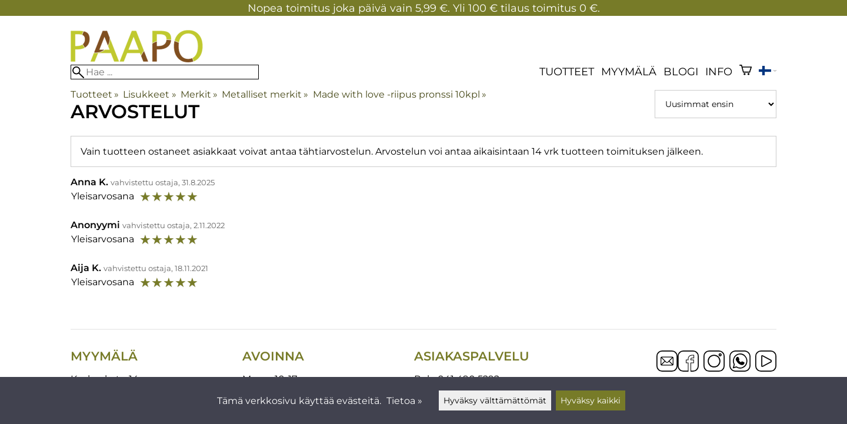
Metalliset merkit (265, 94)
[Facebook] (688, 362)
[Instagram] (714, 362)
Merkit (199, 94)
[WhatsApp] (740, 362)
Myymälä (628, 71)
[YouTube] (765, 362)
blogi (680, 71)
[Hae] (165, 72)
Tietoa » (404, 400)
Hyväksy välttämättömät (494, 400)
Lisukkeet (149, 94)
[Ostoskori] (745, 71)
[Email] (667, 368)
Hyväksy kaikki (591, 400)
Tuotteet (566, 71)
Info (718, 71)
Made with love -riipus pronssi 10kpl (399, 94)
